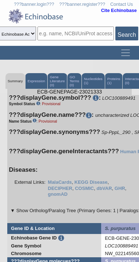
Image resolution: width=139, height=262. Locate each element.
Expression (36, 81)
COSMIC (84, 188)
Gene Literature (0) (57, 81)
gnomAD (58, 194)
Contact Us (121, 4)
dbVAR (104, 188)
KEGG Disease (91, 182)
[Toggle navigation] (125, 53)
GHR (120, 188)
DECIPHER (60, 188)
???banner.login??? (34, 4)
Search (127, 35)
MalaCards (60, 182)
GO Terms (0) (74, 81)
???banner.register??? (82, 4)
